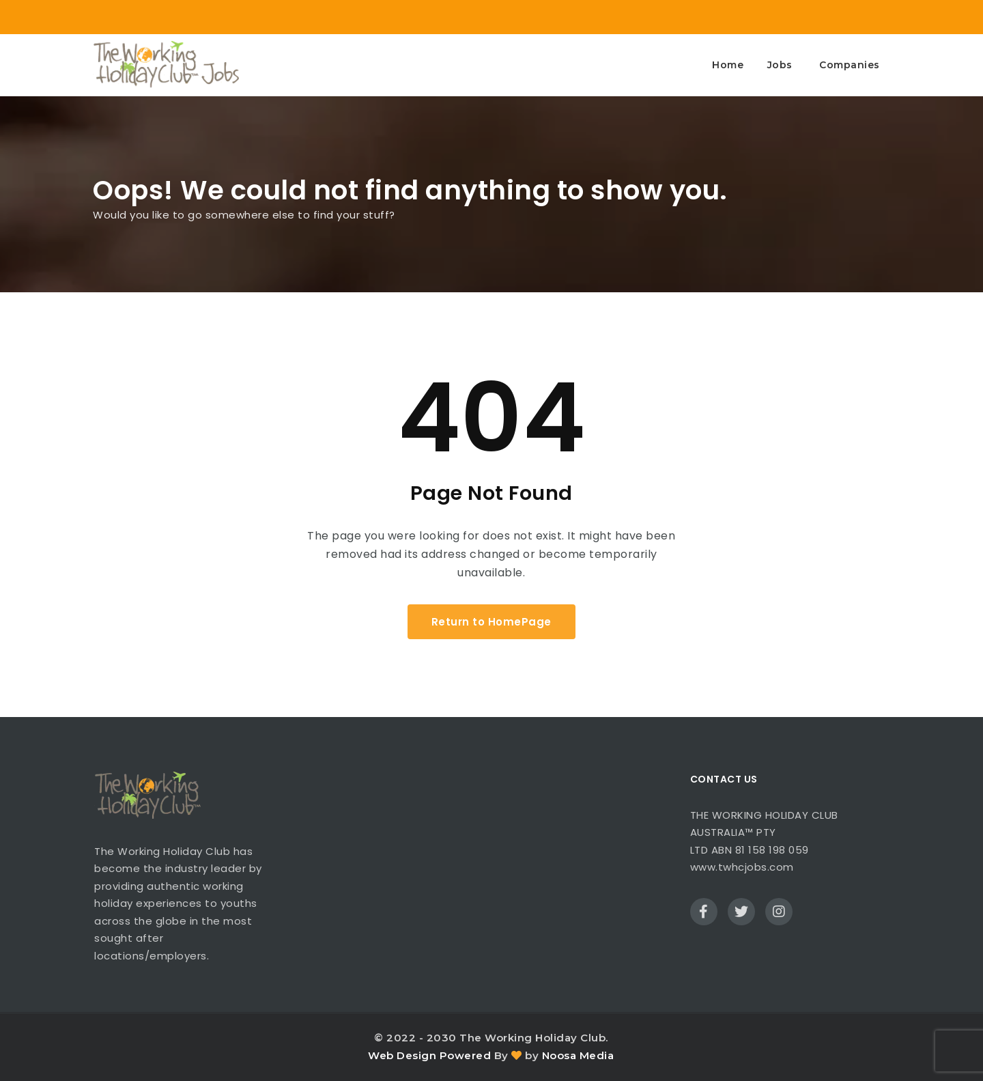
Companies (849, 65)
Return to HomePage (491, 622)
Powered (466, 1055)
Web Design (402, 1055)
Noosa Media (578, 1055)
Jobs (780, 65)
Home (727, 65)
